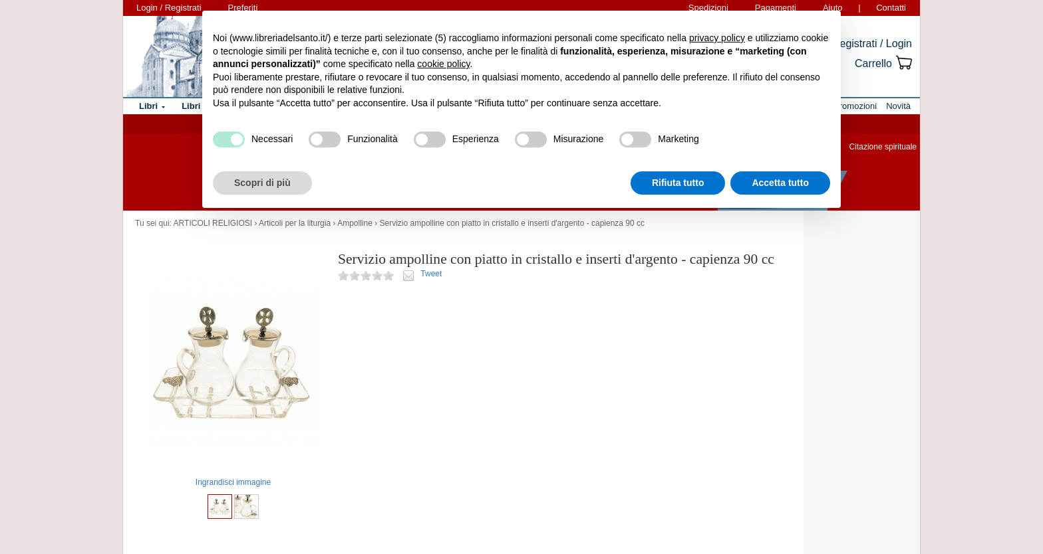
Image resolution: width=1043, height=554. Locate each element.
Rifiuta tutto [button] (678, 182)
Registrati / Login (872, 43)
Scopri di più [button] (262, 182)
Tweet (431, 273)
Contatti (891, 8)
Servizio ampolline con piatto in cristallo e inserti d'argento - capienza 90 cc (512, 223)
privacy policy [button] (717, 38)
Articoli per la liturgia (295, 223)
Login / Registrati (169, 8)
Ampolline (354, 223)
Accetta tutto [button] (780, 182)
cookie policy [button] (443, 63)
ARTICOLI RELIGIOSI (213, 223)
